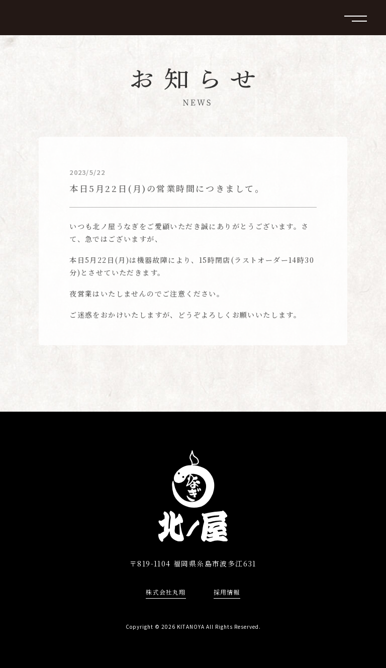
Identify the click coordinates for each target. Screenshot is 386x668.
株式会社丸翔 (165, 592)
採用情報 (227, 592)
